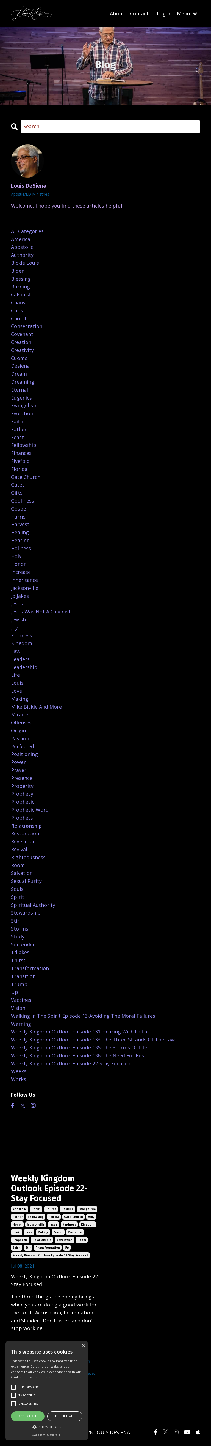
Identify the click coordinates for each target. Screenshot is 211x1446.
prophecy (22, 793)
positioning (24, 754)
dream (19, 373)
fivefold (20, 461)
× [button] (83, 1346)
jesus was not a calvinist (41, 611)
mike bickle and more (36, 706)
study (17, 936)
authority (22, 255)
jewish (18, 619)
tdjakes (20, 952)
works (18, 1079)
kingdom (87, 1224)
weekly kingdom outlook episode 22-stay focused (50, 1255)
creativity (22, 350)
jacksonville (36, 1224)
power (58, 1232)
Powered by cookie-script (47, 1435)
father (18, 1217)
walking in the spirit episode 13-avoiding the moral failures (83, 1016)
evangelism (87, 1209)
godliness (22, 500)
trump (19, 984)
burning (20, 286)
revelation (64, 1240)
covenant (22, 334)
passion (20, 738)
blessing (21, 278)
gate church (73, 1217)
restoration (25, 833)
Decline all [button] (64, 1416)
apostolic (20, 1209)
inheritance (24, 580)
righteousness (28, 857)
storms (19, 928)
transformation (48, 1247)
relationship (41, 1240)
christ (36, 1209)
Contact (139, 13)
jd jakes (20, 596)
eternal (19, 389)
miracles (21, 714)
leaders (20, 659)
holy (91, 1217)
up (67, 1247)
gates (18, 484)
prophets (22, 817)
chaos (18, 302)
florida (54, 1217)
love (29, 1232)
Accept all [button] (28, 1416)
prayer (18, 770)
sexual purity (26, 881)
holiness (21, 548)
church (51, 1209)
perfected (22, 746)
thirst (18, 960)
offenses (21, 722)
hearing (20, 540)
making (43, 1232)
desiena (67, 1209)
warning (21, 1024)
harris (18, 516)
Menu (187, 13)
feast (17, 437)
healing (20, 532)
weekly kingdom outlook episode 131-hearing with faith (79, 1031)
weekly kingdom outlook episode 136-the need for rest (78, 1055)
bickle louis (25, 263)
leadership (24, 667)
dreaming (22, 381)
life (15, 675)
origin (18, 730)
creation (21, 342)
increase (21, 572)
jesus (53, 1224)
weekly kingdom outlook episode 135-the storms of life (79, 1047)
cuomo (19, 358)
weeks (18, 1071)
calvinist (21, 294)
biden (17, 271)
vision (18, 1008)
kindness (69, 1224)
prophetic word (30, 809)
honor (17, 1224)
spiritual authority (33, 905)
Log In (164, 13)
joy (14, 627)
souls (17, 889)
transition (23, 976)
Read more (42, 1377)
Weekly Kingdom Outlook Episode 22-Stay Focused (49, 1188)
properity (22, 786)
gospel (19, 508)
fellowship (36, 1217)
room (81, 1240)
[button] (46, 1426)
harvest (20, 524)
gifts (17, 492)
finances (21, 453)
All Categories (27, 231)
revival (19, 849)
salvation (22, 873)
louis (17, 1232)
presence (75, 1232)
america (20, 239)
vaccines (21, 1000)
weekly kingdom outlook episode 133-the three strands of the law (93, 1039)
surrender (23, 944)
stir (28, 1247)
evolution (22, 413)
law (15, 651)
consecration (26, 326)
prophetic (20, 1240)
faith (17, 421)
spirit (17, 1247)
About (117, 13)
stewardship (26, 912)
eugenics (21, 397)
